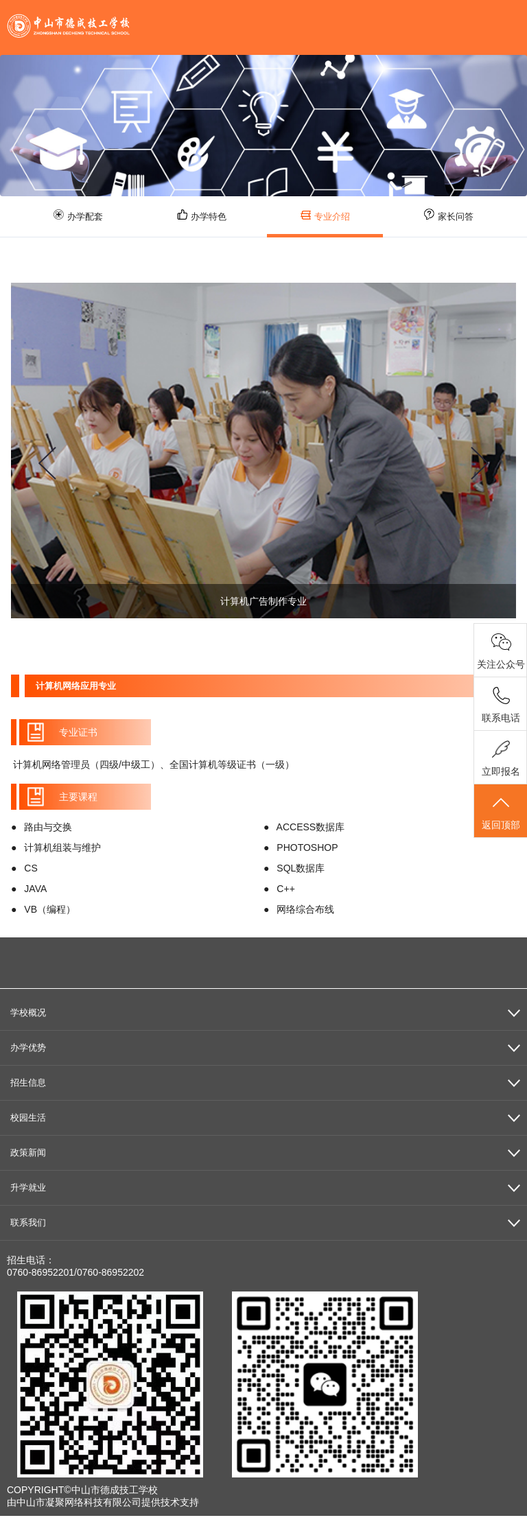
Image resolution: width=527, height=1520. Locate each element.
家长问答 (448, 215)
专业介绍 (325, 216)
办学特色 (201, 215)
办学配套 (78, 215)
